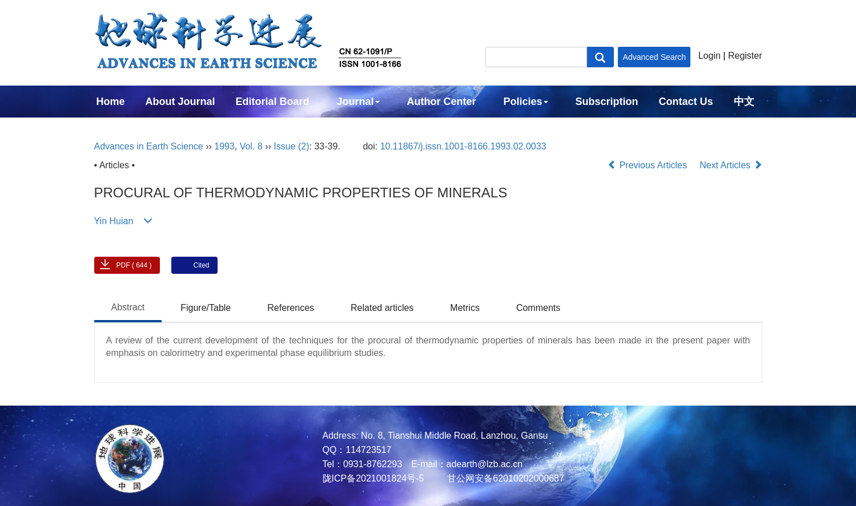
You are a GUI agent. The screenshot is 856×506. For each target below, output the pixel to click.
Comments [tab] (538, 308)
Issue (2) (291, 146)
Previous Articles (648, 165)
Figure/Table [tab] (205, 308)
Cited (202, 265)
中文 (744, 101)
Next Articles (731, 165)
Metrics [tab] (465, 308)
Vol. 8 (251, 146)
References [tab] (290, 308)
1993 (224, 146)
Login (709, 55)
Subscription (607, 101)
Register (745, 55)
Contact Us (686, 101)
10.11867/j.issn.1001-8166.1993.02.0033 (463, 146)
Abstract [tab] (128, 307)
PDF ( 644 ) (134, 265)
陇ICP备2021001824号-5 (373, 478)
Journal (358, 101)
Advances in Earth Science (148, 146)
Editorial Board (273, 101)
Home (111, 101)
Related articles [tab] (382, 308)
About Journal (180, 101)
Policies (526, 101)
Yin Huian (114, 221)
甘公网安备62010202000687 (504, 478)
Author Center (441, 101)
